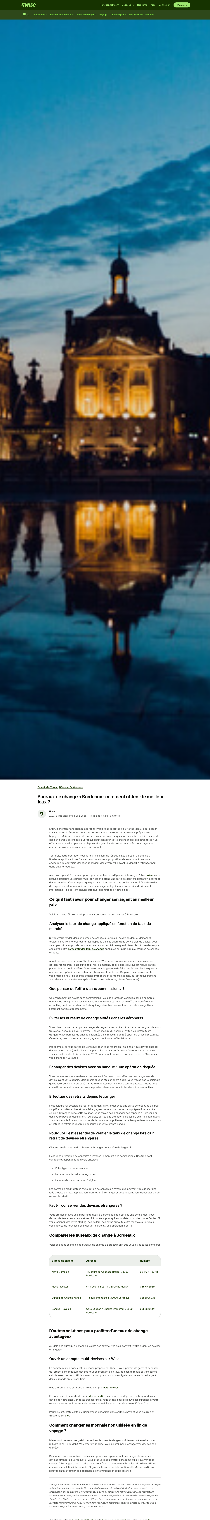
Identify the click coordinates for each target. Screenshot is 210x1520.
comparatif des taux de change (86, 948)
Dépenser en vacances (71, 787)
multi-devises (110, 1387)
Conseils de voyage (48, 787)
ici (68, 1415)
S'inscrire (182, 5)
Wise (150, 875)
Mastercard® (96, 1396)
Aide (153, 5)
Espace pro (128, 5)
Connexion (164, 5)
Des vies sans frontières (141, 14)
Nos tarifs (142, 5)
